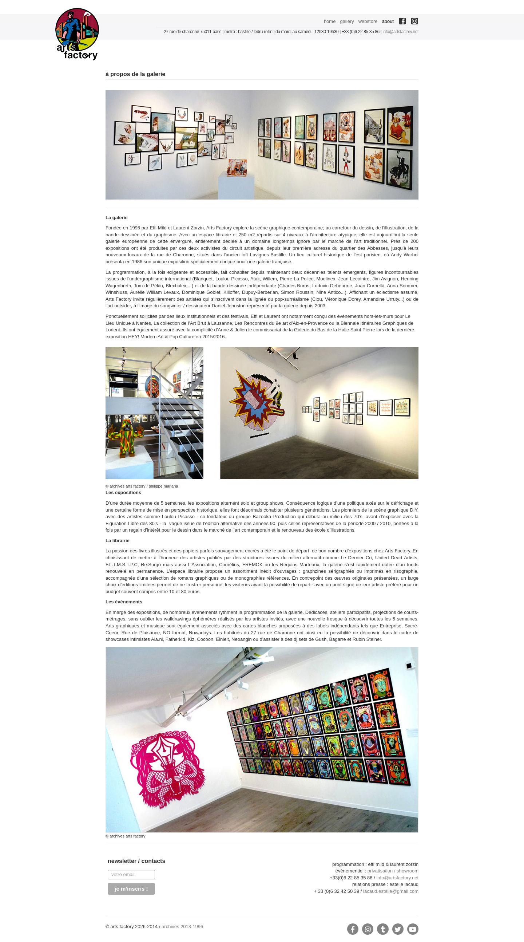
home (330, 21)
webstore (368, 21)
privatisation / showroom (393, 871)
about (388, 21)
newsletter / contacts (136, 861)
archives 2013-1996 (182, 926)
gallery (347, 21)
